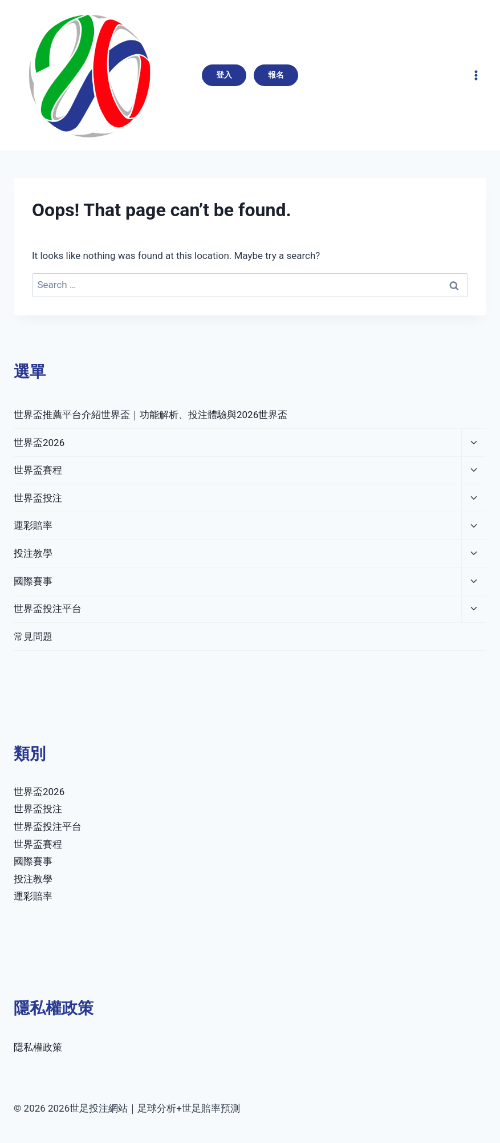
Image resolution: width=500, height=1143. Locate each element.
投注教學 (33, 553)
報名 (276, 74)
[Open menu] (475, 75)
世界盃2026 (39, 442)
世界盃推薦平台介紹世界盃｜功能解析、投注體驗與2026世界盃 (150, 414)
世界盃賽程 (38, 470)
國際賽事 (33, 581)
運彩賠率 (33, 525)
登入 (224, 74)
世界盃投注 (38, 498)
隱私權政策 (38, 1047)
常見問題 (33, 636)
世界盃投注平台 (48, 608)
